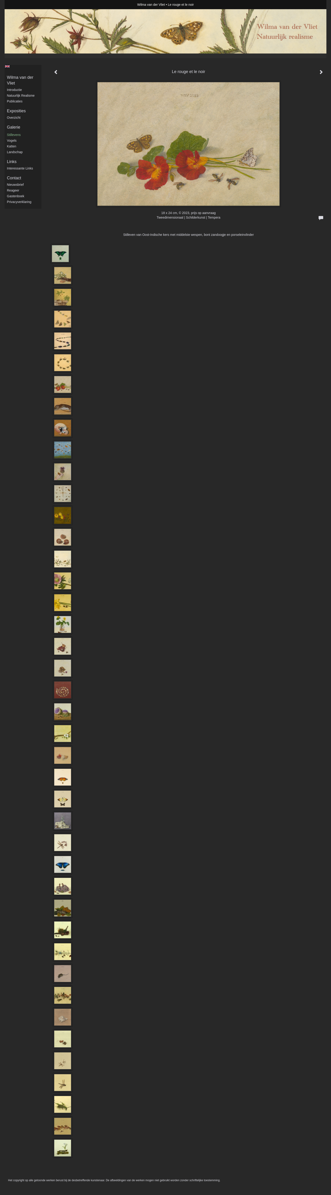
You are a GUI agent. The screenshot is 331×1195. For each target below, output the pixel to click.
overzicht (13, 117)
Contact (14, 178)
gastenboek (15, 196)
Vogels (12, 140)
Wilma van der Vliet (151, 4)
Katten (11, 146)
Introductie (14, 90)
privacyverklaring (19, 202)
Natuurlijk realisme (21, 95)
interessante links (20, 168)
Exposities (16, 111)
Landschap (15, 152)
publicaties (15, 101)
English (7, 66)
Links (12, 161)
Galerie (13, 127)
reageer (13, 190)
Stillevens (14, 135)
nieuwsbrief (15, 184)
